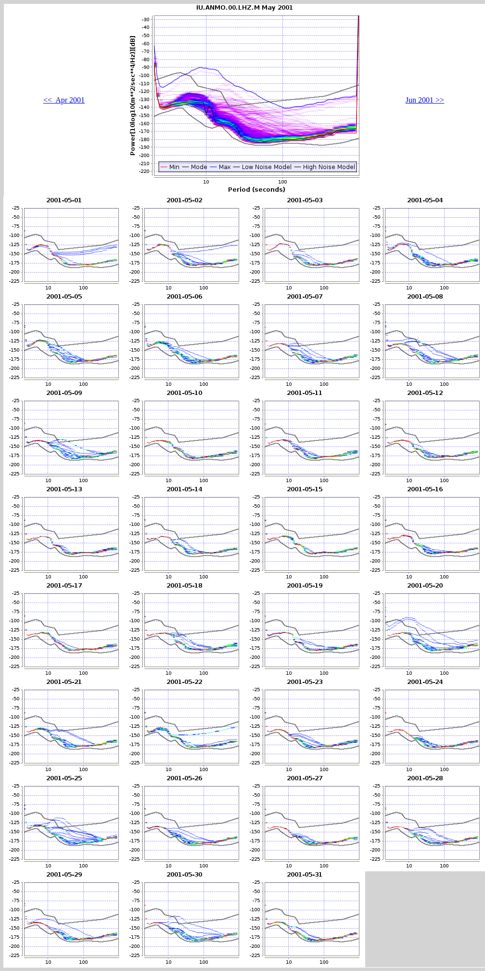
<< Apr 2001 (64, 100)
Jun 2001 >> (425, 100)
